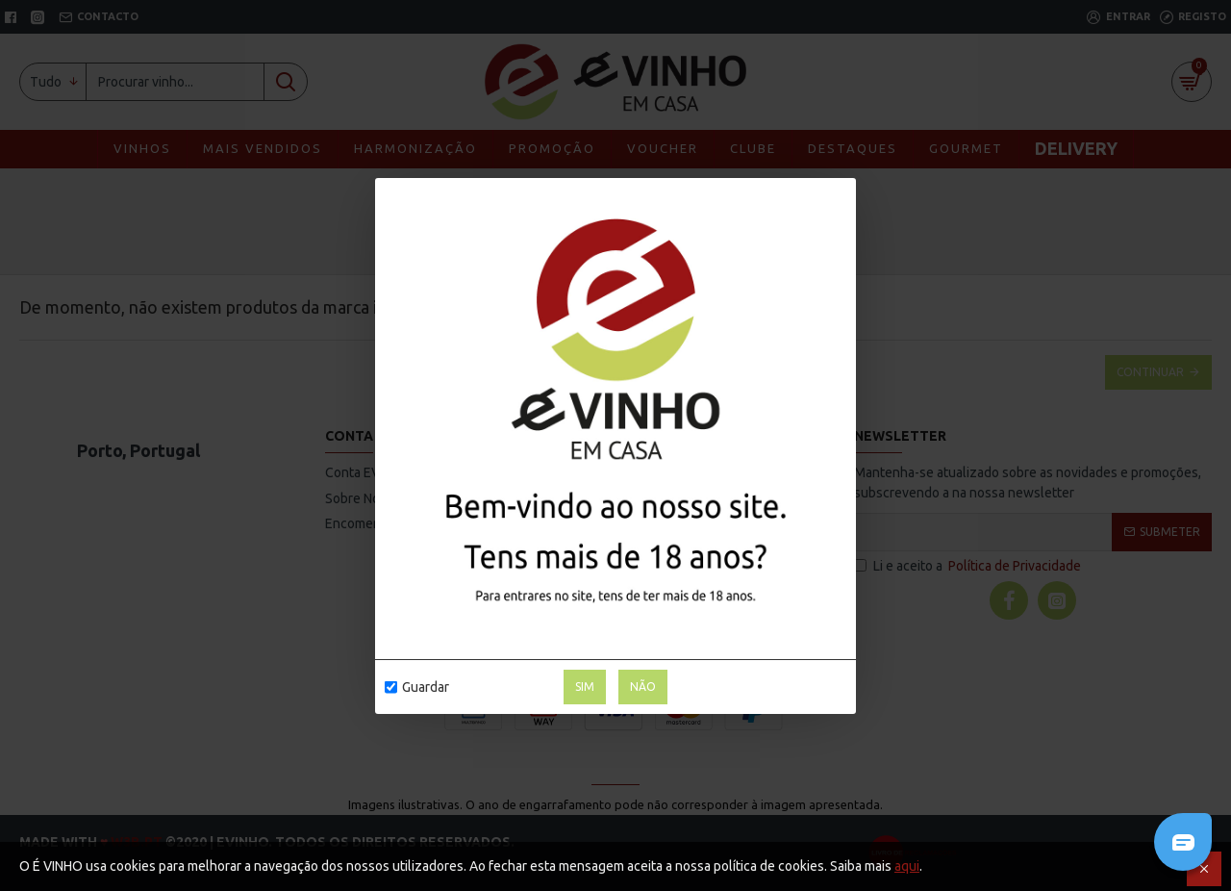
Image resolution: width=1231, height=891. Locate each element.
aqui (906, 866)
